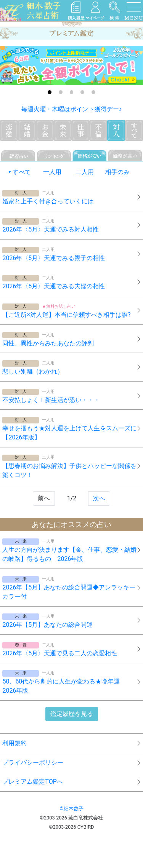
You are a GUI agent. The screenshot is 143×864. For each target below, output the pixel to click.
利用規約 (14, 743)
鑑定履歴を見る (71, 713)
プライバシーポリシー (32, 762)
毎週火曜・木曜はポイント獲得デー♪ (71, 109)
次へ (99, 498)
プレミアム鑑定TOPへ (32, 781)
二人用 (85, 172)
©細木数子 (71, 808)
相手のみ (117, 172)
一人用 (52, 172)
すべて (22, 172)
